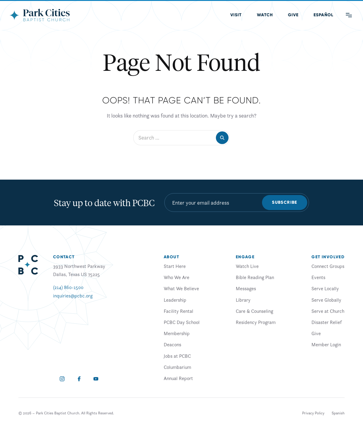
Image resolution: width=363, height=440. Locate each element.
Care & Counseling (254, 311)
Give (293, 14)
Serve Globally (326, 300)
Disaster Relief (326, 322)
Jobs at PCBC (177, 356)
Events (318, 277)
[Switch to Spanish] (338, 413)
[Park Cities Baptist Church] (39, 15)
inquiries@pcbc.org (73, 296)
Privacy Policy (313, 413)
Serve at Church (327, 311)
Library (243, 300)
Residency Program (256, 322)
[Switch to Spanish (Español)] (323, 15)
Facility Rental (178, 311)
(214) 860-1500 (68, 287)
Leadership (175, 300)
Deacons (172, 344)
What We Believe (181, 288)
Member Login (326, 344)
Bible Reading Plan (255, 277)
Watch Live (247, 266)
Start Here (175, 266)
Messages (246, 288)
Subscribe (284, 202)
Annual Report (178, 378)
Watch (265, 14)
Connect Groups (327, 266)
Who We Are (176, 277)
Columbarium (177, 367)
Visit (236, 14)
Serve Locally (325, 288)
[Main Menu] (349, 15)
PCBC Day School (182, 322)
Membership (177, 333)
